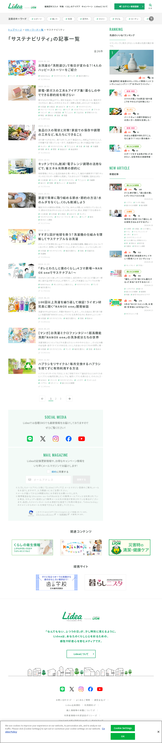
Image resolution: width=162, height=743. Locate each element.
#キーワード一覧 (34, 29)
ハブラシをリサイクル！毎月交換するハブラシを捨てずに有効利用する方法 (69, 366)
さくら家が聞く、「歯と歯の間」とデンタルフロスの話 (138, 194)
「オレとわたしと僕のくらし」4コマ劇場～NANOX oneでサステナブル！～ (70, 270)
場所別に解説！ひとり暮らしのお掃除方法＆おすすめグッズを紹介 (138, 222)
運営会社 (99, 699)
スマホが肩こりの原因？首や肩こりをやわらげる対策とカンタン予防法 (138, 101)
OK (122, 736)
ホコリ (102, 18)
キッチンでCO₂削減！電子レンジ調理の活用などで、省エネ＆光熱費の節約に (70, 166)
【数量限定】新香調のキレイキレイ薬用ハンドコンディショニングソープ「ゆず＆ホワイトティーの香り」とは (132, 84)
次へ (68, 401)
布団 (70, 18)
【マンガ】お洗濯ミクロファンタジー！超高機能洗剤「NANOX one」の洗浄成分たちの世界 (70, 335)
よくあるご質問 (83, 699)
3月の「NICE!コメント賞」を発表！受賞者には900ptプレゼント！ (138, 307)
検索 (150, 6)
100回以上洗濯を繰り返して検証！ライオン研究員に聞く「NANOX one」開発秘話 (70, 304)
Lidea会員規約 (73, 705)
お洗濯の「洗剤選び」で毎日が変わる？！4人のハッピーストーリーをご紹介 (70, 67)
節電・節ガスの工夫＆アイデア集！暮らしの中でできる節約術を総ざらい (69, 92)
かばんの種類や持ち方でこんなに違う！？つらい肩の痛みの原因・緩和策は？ (138, 138)
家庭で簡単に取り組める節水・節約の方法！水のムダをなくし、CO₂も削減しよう (70, 200)
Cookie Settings (123, 728)
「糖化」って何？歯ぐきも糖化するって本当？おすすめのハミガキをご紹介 (138, 282)
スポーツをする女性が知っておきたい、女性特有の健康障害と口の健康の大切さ (138, 156)
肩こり (55, 18)
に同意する (58, 471)
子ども (118, 18)
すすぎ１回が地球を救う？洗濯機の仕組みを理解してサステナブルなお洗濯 (70, 236)
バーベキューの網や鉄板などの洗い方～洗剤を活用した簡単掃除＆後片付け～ (138, 120)
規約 (54, 471)
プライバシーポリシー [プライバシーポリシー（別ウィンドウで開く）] (46, 514)
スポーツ (38, 18)
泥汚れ (86, 18)
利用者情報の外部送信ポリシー (80, 715)
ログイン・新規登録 (129, 6)
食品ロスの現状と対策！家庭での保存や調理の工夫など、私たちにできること (69, 132)
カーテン (135, 18)
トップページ (15, 29)
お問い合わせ (64, 699)
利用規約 (90, 705)
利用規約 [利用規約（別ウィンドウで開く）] (65, 514)
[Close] (158, 731)
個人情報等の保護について (80, 710)
